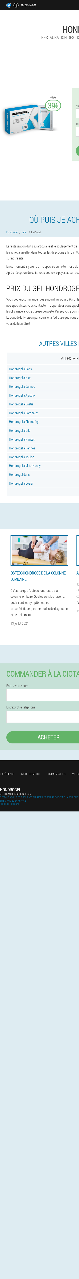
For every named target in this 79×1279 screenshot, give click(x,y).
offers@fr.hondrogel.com (15, 793)
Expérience (7, 774)
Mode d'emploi (30, 774)
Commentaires (56, 774)
